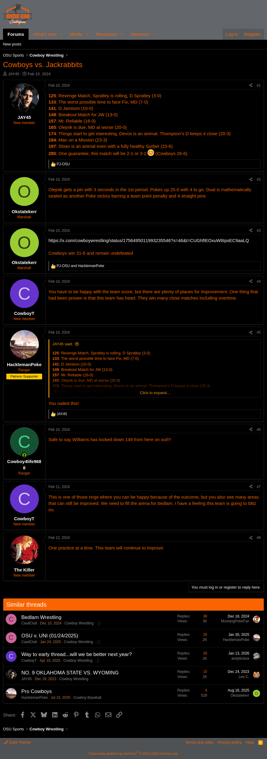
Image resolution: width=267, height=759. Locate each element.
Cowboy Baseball (87, 697)
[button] (61, 34)
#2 (259, 179)
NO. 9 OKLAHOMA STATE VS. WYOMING (70, 673)
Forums (16, 34)
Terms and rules (199, 742)
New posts (12, 44)
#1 (259, 85)
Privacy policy (229, 742)
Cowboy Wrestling (78, 623)
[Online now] (24, 455)
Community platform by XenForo (134, 753)
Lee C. (244, 677)
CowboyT (29, 660)
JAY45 (13, 74)
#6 (259, 430)
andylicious (240, 658)
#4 (259, 281)
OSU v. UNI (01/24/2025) (49, 636)
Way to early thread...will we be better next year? (76, 654)
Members (140, 34)
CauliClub (29, 623)
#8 (259, 538)
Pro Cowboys (36, 691)
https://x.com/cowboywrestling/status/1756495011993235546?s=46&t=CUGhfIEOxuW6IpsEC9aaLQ (148, 240)
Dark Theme (17, 742)
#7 (259, 487)
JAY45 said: (62, 344)
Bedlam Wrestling (41, 617)
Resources (106, 34)
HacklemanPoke (236, 640)
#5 (259, 332)
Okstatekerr (240, 695)
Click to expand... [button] (155, 392)
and (80, 266)
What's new (44, 34)
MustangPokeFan (235, 621)
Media (76, 34)
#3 (259, 231)
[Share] (251, 85)
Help (250, 742)
